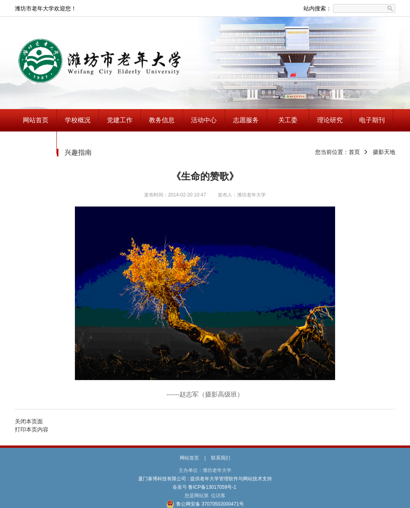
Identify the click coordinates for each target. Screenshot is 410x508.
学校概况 (77, 120)
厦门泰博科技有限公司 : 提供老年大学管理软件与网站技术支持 (205, 479)
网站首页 (35, 120)
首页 (354, 152)
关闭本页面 (29, 421)
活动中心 (204, 120)
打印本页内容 (31, 429)
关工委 (287, 120)
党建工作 (120, 120)
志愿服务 (246, 120)
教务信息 (162, 120)
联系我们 (220, 458)
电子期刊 (372, 120)
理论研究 (330, 120)
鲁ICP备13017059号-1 (212, 487)
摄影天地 (384, 152)
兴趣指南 (35, 142)
